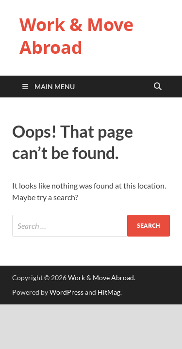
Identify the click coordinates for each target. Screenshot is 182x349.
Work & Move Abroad (76, 36)
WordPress (66, 292)
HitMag (109, 292)
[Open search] (157, 87)
